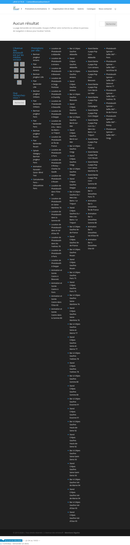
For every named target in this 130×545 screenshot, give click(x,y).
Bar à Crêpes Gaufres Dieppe (75, 172)
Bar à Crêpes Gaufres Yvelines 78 (75, 356)
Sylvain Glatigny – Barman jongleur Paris (37, 156)
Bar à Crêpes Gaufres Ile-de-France (75, 229)
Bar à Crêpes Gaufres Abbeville (75, 51)
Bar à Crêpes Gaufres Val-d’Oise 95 (75, 505)
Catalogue (91, 9)
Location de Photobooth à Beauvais (56, 71)
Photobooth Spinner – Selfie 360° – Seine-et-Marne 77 (111, 80)
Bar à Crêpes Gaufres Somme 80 (75, 379)
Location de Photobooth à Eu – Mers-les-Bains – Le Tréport (56, 127)
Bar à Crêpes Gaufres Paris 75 (75, 275)
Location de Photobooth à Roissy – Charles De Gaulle (56, 166)
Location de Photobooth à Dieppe (56, 114)
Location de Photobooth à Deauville (56, 104)
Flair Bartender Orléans (37, 104)
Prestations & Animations (36, 9)
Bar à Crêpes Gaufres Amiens (75, 74)
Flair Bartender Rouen (37, 143)
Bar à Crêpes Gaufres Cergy (75, 149)
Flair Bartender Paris (37, 124)
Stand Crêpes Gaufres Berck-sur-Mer (74, 136)
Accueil (16, 9)
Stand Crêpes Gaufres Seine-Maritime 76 (75, 314)
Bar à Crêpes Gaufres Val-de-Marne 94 (75, 482)
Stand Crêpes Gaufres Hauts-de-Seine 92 (74, 440)
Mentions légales (72, 532)
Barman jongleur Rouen (36, 133)
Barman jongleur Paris (36, 114)
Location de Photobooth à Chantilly (56, 94)
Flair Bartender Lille (37, 84)
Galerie (81, 9)
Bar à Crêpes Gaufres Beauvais (75, 97)
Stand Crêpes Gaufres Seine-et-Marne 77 (73, 343)
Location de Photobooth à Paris (56, 153)
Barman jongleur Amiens (36, 57)
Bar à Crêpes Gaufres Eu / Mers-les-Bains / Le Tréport (75, 197)
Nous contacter (105, 9)
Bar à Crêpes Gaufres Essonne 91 (75, 401)
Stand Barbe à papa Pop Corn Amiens (93, 64)
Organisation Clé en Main (63, 9)
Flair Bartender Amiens (37, 67)
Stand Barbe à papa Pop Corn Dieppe (93, 113)
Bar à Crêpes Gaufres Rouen (75, 252)
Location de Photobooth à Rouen (56, 178)
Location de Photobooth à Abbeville (56, 51)
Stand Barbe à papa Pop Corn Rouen (93, 155)
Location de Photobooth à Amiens (56, 61)
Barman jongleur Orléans (36, 94)
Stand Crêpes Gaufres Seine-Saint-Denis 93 (74, 469)
